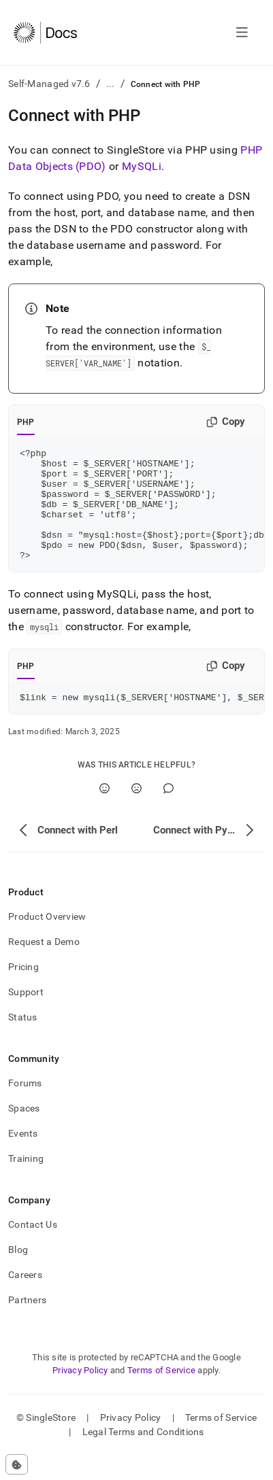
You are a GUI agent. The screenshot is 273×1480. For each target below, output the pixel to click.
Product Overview (47, 940)
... (110, 83)
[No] (136, 813)
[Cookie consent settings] (16, 1464)
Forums (25, 1107)
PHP (26, 422)
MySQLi (141, 166)
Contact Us (32, 1248)
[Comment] (168, 813)
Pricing (23, 991)
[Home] (45, 33)
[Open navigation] (242, 33)
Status (22, 1041)
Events (23, 1157)
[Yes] (105, 813)
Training (26, 1182)
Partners (27, 1324)
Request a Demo (44, 966)
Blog (18, 1274)
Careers (25, 1299)
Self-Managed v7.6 (49, 83)
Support (26, 1016)
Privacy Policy (80, 1395)
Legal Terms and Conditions (143, 1456)
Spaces (24, 1132)
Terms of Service (161, 1395)
